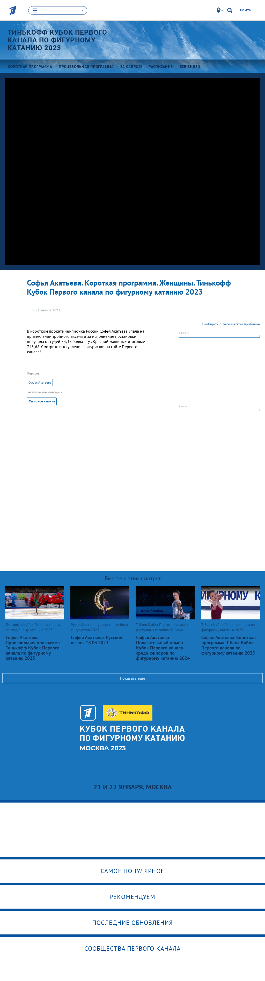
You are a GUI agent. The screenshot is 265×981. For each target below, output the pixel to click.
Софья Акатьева (39, 382)
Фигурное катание (41, 401)
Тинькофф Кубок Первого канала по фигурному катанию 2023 (57, 40)
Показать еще (132, 678)
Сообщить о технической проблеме (231, 324)
